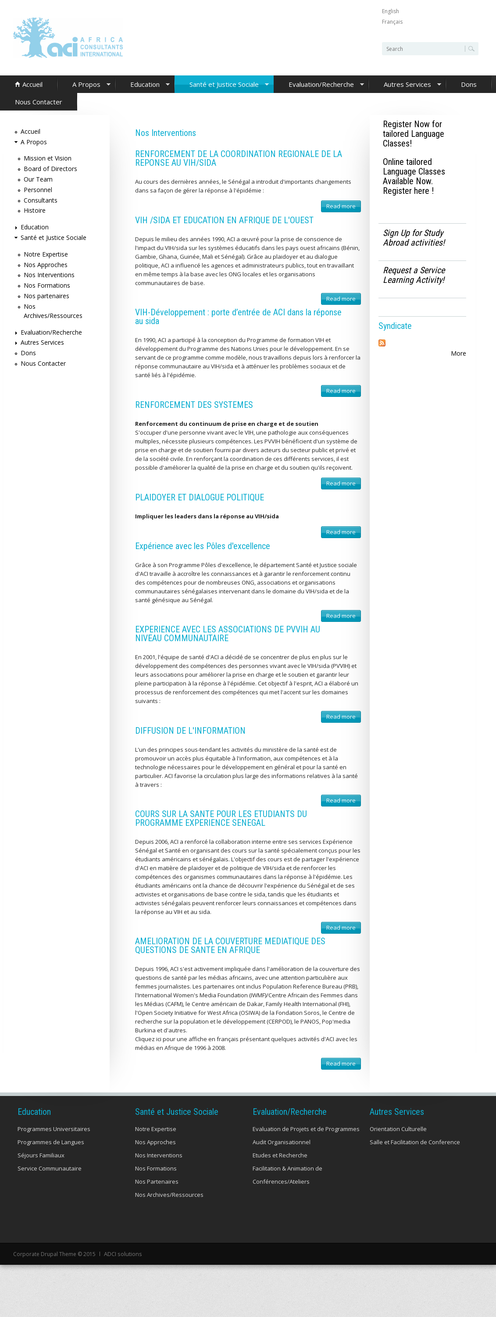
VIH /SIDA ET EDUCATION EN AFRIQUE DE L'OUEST (224, 220)
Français (392, 21)
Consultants (40, 200)
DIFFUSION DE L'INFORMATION (190, 730)
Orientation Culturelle (398, 1129)
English (390, 11)
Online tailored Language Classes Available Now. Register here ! (414, 176)
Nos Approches (46, 265)
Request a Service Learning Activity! (414, 275)
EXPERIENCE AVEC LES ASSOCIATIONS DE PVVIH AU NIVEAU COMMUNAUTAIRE (227, 633)
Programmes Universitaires (54, 1129)
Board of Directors (50, 168)
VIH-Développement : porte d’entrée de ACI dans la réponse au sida (238, 316)
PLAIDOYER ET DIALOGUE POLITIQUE (199, 497)
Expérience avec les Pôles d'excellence (202, 546)
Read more (343, 207)
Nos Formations (47, 285)
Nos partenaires (46, 296)
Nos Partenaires (156, 1181)
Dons (469, 84)
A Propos (84, 85)
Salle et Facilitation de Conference (415, 1142)
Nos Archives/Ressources (169, 1195)
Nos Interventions (49, 275)
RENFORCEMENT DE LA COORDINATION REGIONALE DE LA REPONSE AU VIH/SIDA (238, 158)
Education (142, 85)
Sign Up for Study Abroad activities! (414, 238)
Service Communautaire (50, 1168)
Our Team (38, 179)
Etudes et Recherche (280, 1155)
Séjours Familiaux (41, 1155)
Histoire (35, 210)
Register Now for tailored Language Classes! (413, 134)
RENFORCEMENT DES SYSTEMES (194, 404)
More (458, 353)
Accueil (32, 84)
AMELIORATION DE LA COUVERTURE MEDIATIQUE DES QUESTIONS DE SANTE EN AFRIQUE (230, 945)
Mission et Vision (47, 158)
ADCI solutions (122, 1253)
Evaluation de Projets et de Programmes (306, 1129)
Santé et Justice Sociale (222, 85)
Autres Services (405, 85)
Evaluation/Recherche (319, 85)
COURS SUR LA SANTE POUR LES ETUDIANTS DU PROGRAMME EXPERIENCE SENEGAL (221, 818)
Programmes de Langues (51, 1142)
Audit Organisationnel (281, 1142)
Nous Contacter (38, 101)
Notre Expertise (46, 254)
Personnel (38, 190)
